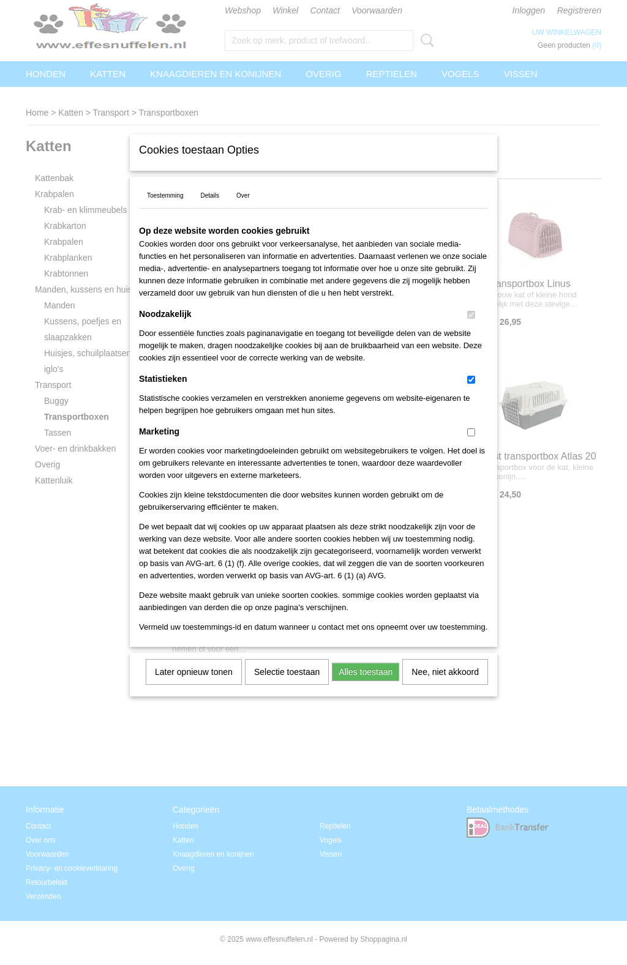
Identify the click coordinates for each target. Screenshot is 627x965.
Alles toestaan (365, 688)
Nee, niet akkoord (445, 688)
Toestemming (165, 211)
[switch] (471, 331)
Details (209, 211)
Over (243, 211)
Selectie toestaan (287, 688)
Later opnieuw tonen (194, 688)
